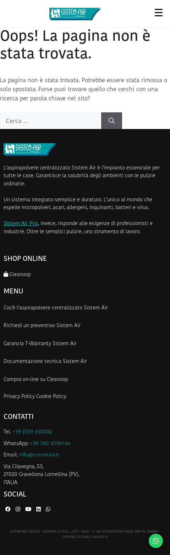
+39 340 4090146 (50, 444)
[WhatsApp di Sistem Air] (48, 509)
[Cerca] (111, 120)
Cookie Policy (51, 396)
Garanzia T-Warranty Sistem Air (40, 344)
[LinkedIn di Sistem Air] (39, 509)
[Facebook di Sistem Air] (9, 509)
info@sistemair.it (39, 455)
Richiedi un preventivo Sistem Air (42, 326)
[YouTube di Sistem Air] (28, 509)
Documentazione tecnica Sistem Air (45, 361)
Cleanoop (17, 274)
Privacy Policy (19, 396)
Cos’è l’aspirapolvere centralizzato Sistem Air (56, 308)
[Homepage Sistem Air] (75, 14)
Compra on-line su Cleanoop (36, 379)
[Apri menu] (158, 12)
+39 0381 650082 (32, 432)
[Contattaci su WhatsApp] (156, 541)
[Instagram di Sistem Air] (18, 509)
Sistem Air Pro (21, 223)
